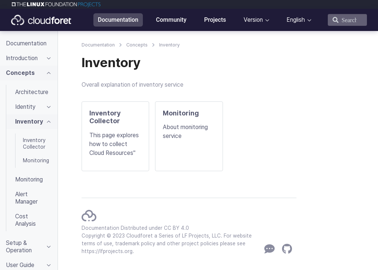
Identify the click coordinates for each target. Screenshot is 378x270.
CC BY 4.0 (176, 228)
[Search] (347, 20)
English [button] (295, 19)
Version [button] (253, 19)
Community (171, 19)
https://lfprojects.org (107, 251)
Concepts (137, 45)
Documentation (118, 19)
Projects (215, 19)
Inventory (169, 45)
